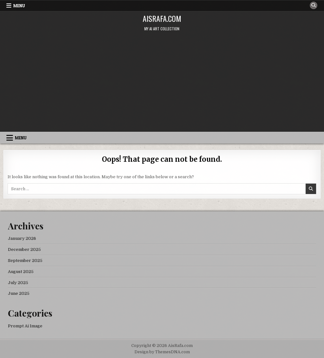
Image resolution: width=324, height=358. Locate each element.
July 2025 (18, 282)
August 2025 (21, 271)
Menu (19, 5)
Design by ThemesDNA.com (162, 352)
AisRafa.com (162, 18)
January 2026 (22, 238)
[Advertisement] (162, 84)
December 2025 (24, 249)
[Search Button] (313, 5)
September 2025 (25, 260)
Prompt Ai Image (25, 326)
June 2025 (18, 293)
